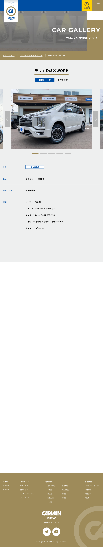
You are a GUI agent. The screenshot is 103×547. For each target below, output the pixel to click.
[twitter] (47, 531)
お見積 (87, 498)
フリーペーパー (25, 498)
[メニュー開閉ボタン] (97, 5)
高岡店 (64, 494)
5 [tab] (68, 153)
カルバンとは (25, 486)
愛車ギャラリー (25, 490)
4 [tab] (60, 153)
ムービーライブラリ (27, 494)
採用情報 (88, 490)
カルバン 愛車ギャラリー (31, 55)
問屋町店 (50, 498)
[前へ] (7, 119)
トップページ (8, 55)
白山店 (49, 502)
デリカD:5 (35, 167)
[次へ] (95, 119)
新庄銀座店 (65, 490)
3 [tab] (51, 153)
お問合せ (88, 494)
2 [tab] (43, 153)
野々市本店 (51, 486)
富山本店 (65, 486)
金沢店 (49, 494)
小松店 (49, 490)
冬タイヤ (6, 490)
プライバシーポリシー (92, 486)
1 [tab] (35, 153)
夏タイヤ (6, 486)
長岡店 (64, 498)
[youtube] (56, 531)
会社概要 (88, 481)
